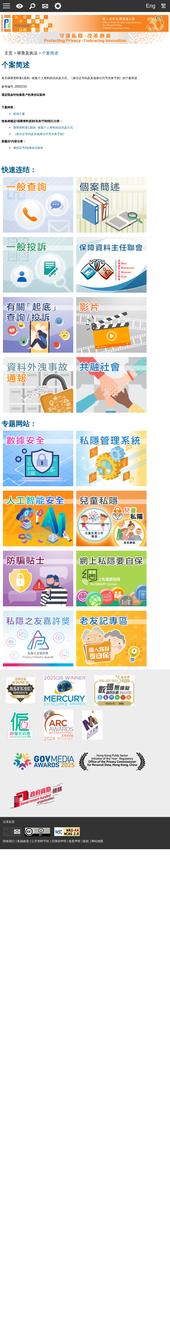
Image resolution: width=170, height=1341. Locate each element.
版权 (86, 841)
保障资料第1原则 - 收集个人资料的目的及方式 (43, 127)
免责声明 (74, 841)
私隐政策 (23, 841)
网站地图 (97, 841)
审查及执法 (27, 53)
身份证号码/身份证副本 (28, 147)
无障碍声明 (59, 841)
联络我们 (9, 841)
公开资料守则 (40, 841)
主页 (8, 53)
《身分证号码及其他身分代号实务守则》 (39, 134)
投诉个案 (19, 113)
